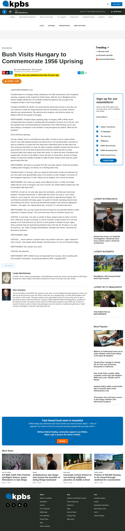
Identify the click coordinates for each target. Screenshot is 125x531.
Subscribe (108, 161)
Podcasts (74, 20)
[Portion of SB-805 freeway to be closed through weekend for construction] (108, 462)
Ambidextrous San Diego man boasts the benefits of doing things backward (46, 477)
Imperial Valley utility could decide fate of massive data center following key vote (108, 388)
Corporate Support (99, 498)
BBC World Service (21, 15)
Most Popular (101, 326)
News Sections (79, 25)
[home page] (15, 5)
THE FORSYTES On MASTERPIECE (102, 313)
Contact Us (70, 505)
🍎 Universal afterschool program (105, 60)
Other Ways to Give (100, 508)
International (64, 25)
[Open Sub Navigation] (16, 20)
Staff (41, 522)
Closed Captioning (72, 501)
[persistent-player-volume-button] (10, 14)
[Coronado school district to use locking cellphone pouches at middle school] (77, 462)
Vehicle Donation (99, 515)
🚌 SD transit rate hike (104, 55)
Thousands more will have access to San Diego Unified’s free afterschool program (108, 399)
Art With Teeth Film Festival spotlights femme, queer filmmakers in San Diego (16, 477)
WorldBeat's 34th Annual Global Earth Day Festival (107, 277)
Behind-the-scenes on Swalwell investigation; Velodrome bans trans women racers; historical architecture (107, 240)
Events (101, 20)
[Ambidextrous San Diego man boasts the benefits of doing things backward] (47, 462)
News (12, 20)
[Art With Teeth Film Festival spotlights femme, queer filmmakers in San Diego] (16, 462)
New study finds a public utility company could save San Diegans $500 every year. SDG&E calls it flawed (108, 376)
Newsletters (43, 501)
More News (8, 451)
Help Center (70, 519)
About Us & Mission (46, 498)
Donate (62, 441)
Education (66, 472)
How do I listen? (72, 512)
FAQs (68, 508)
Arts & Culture (46, 20)
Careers (42, 505)
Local (42, 25)
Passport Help (71, 515)
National (51, 25)
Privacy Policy (44, 519)
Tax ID (96, 512)
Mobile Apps (43, 512)
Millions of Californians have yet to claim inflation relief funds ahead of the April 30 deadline (108, 354)
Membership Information (101, 505)
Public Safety (98, 472)
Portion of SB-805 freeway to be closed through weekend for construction (107, 477)
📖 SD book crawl (102, 51)
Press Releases (44, 515)
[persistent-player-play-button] (4, 14)
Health (35, 472)
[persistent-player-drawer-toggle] (116, 14)
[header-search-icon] (108, 5)
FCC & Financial (45, 508)
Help (111, 20)
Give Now (117, 5)
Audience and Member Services (76, 498)
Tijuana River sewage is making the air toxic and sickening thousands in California (107, 364)
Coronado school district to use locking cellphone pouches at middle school (77, 477)
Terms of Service (45, 526)
